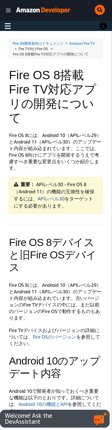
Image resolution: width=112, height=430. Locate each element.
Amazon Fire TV (82, 43)
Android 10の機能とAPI (43, 404)
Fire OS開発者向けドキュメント (38, 43)
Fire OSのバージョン (54, 337)
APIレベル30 (51, 199)
